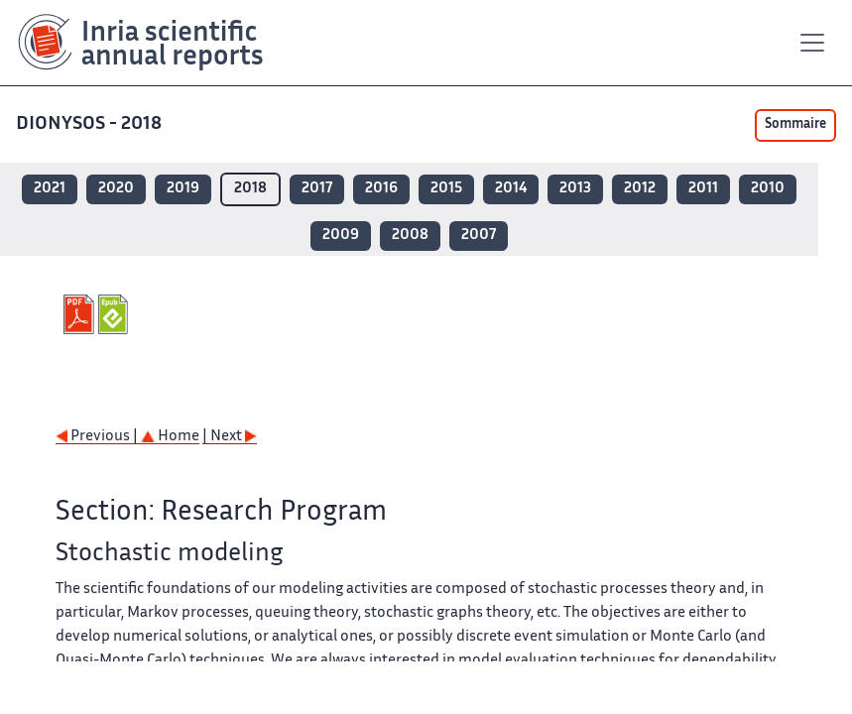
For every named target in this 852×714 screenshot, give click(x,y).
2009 (340, 235)
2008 (410, 235)
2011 (703, 188)
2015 (446, 188)
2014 (511, 188)
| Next (229, 436)
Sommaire (795, 125)
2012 (640, 188)
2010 (768, 188)
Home (170, 436)
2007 (478, 235)
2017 (317, 188)
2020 (116, 188)
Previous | (98, 436)
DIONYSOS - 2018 (91, 124)
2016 (381, 188)
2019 (183, 188)
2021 (49, 188)
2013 (575, 188)
